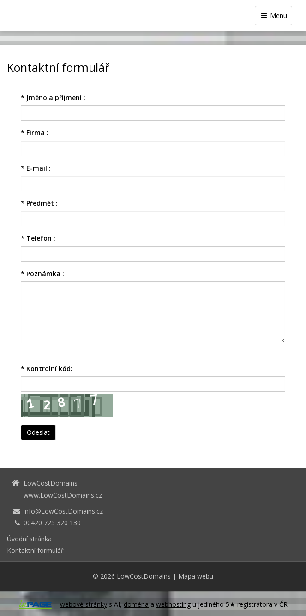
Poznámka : (42, 273)
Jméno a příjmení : (53, 97)
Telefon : (38, 238)
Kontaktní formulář (35, 550)
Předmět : (39, 203)
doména (136, 604)
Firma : (34, 132)
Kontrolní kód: (46, 368)
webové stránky (83, 604)
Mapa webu (195, 576)
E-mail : (36, 168)
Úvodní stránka (29, 538)
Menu (273, 15)
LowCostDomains (144, 576)
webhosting (173, 604)
